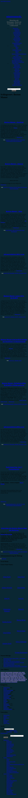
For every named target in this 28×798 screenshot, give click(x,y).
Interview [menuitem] (9, 748)
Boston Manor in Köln (6, 534)
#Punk (17, 55)
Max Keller (17, 82)
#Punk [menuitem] (8, 765)
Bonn (11, 673)
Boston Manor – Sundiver (14, 122)
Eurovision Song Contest (5, 676)
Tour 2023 (12, 680)
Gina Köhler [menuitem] (10, 783)
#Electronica (17, 59)
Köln (15, 677)
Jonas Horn (17, 75)
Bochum (8, 673)
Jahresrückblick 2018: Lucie (14, 427)
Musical (12, 679)
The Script (8, 680)
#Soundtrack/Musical (17, 60)
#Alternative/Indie (17, 50)
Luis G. (4, 551)
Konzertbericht (17, 32)
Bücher (5, 689)
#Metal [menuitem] (8, 763)
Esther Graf (21, 675)
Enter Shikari (14, 675)
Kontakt (5, 722)
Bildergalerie (17, 44)
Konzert (11, 348)
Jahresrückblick (17, 39)
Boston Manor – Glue (14, 211)
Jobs (5, 719)
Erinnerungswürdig (17, 43)
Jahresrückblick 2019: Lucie (14, 254)
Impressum (6, 717)
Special (17, 41)
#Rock (17, 47)
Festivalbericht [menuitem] (10, 745)
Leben (5, 699)
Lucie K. (17, 78)
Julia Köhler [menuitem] (9, 786)
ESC (18, 675)
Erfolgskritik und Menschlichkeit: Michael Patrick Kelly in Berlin (14, 663)
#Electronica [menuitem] (10, 769)
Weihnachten (3, 682)
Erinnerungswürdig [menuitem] (11, 755)
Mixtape (6, 701)
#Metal (17, 51)
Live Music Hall (7, 679)
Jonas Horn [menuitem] (9, 784)
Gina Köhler (17, 74)
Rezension (16, 29)
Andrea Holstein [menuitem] (10, 778)
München (15, 679)
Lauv (18, 677)
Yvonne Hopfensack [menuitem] (11, 794)
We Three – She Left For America (12, 661)
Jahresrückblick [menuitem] (10, 751)
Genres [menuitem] (5, 757)
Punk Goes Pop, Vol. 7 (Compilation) (14, 468)
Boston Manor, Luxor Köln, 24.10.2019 (14, 297)
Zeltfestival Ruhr (14, 682)
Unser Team (17, 64)
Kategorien (15, 28)
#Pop (17, 48)
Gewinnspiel (17, 37)
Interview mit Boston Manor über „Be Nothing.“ (14, 529)
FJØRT (19, 676)
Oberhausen (23, 679)
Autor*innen (15, 63)
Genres (15, 45)
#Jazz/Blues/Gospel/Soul (18, 62)
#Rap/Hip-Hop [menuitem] (10, 767)
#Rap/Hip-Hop (17, 56)
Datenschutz (6, 715)
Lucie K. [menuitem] (9, 787)
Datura (15, 127)
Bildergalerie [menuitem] (10, 756)
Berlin (20, 672)
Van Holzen (16, 680)
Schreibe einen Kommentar (15, 141)
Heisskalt (2, 677)
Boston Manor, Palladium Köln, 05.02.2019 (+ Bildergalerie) (14, 384)
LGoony (23, 677)
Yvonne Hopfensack (17, 85)
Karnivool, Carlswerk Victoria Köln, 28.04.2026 (15, 666)
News (5, 702)
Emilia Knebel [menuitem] (10, 782)
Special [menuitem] (8, 753)
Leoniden (20, 677)
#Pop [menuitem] (8, 760)
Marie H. (17, 79)
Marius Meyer (17, 81)
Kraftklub (12, 677)
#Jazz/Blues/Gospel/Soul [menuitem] (13, 772)
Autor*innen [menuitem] (7, 773)
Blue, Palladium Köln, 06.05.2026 (12, 665)
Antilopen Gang (16, 672)
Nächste (4, 558)
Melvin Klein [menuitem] (10, 792)
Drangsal (6, 675)
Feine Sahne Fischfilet (14, 676)
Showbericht (17, 35)
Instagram (6, 677)
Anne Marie (3, 672)
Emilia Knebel (17, 73)
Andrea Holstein (17, 67)
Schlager (4, 680)
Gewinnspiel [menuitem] (10, 749)
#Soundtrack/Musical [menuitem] (12, 771)
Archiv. (2, 729)
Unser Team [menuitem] (9, 775)
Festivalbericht (17, 33)
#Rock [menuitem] (8, 759)
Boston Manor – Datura (14, 164)
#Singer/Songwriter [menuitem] (11, 768)
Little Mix (2, 679)
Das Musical (20, 673)
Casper (13, 673)
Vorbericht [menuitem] (9, 742)
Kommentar (17, 40)
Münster (19, 679)
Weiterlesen (19, 137)
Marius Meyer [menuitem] (10, 790)
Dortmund (2, 675)
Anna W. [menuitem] (9, 779)
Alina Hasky (17, 66)
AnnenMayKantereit (9, 672)
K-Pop (9, 677)
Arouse (15, 731)
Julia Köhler (17, 77)
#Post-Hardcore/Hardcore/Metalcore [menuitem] (15, 764)
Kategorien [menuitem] (6, 740)
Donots (24, 673)
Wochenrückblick (8, 709)
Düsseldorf (10, 675)
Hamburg (22, 676)
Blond (5, 673)
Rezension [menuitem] (9, 741)
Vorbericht (16, 31)
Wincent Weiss (8, 682)
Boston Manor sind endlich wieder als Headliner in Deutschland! (14, 341)
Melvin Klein (17, 83)
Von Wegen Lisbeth (21, 680)
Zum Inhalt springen (5, 1)
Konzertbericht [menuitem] (10, 744)
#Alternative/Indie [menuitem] (11, 761)
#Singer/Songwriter (17, 58)
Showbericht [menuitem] (10, 746)
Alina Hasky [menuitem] (10, 776)
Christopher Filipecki (17, 71)
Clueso (16, 673)
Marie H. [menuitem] (9, 788)
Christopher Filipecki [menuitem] (12, 780)
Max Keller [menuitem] (9, 791)
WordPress (9, 731)
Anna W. (17, 68)
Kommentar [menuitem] (9, 752)
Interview (17, 36)
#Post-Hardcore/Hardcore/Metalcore (19, 53)
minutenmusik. (14, 16)
